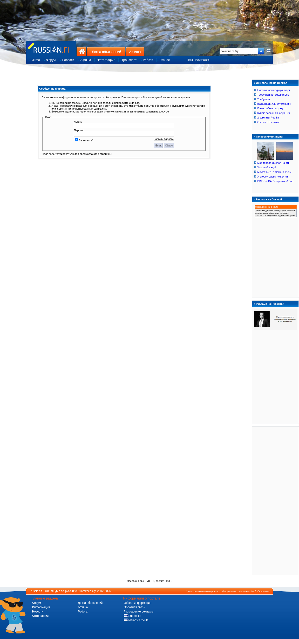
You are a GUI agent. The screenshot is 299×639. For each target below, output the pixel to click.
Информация (41, 607)
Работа (83, 611)
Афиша (135, 51)
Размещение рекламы (139, 611)
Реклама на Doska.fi (269, 199)
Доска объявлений (106, 51)
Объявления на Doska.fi (271, 82)
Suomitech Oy (86, 591)
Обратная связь (134, 607)
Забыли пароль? (164, 139)
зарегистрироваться (61, 153)
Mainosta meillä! (136, 620)
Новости (37, 611)
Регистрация (202, 60)
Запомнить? (84, 140)
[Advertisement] (275, 500)
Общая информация (137, 603)
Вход (190, 60)
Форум (36, 603)
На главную (81, 51)
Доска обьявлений (90, 603)
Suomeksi (132, 616)
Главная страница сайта (51, 48)
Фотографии (40, 616)
